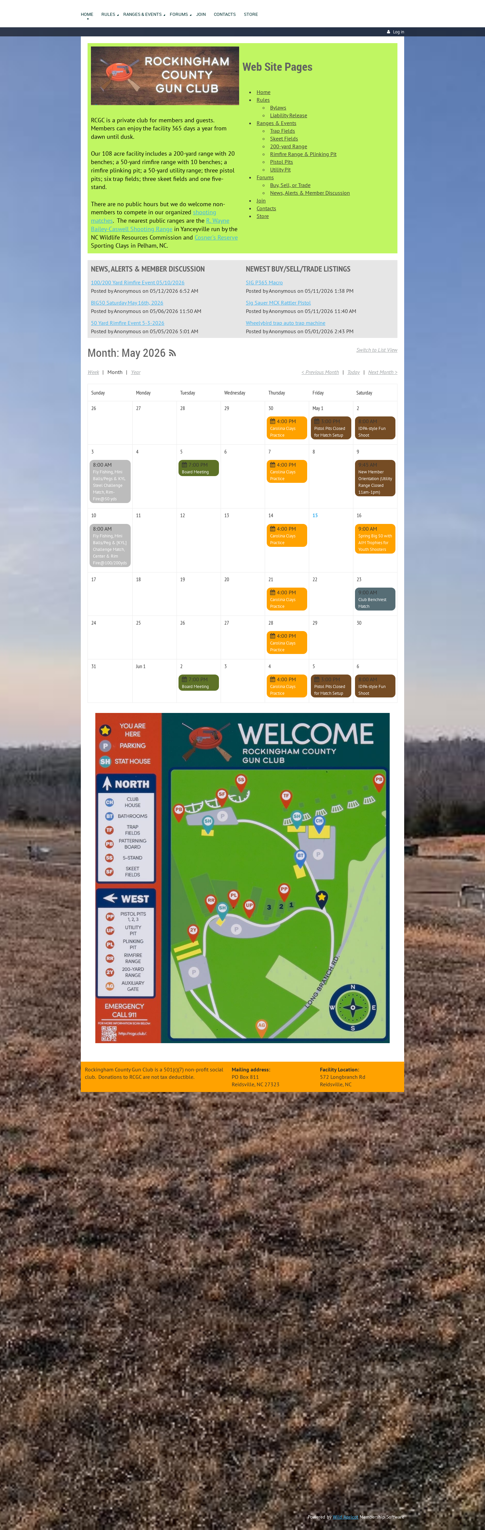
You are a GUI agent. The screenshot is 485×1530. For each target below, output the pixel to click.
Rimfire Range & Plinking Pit (303, 154)
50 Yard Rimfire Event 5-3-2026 (127, 322)
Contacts (266, 208)
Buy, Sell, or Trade (290, 185)
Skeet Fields (284, 138)
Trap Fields (282, 130)
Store (263, 216)
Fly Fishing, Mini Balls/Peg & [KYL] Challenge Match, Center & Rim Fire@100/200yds (110, 549)
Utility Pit (280, 169)
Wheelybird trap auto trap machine (285, 322)
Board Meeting (195, 472)
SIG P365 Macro (264, 282)
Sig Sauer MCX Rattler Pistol (278, 302)
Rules (263, 99)
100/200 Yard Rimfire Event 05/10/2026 (138, 282)
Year (135, 372)
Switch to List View (376, 349)
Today (353, 372)
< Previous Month (320, 372)
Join (261, 200)
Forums (265, 177)
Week (93, 372)
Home (263, 92)
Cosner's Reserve (216, 237)
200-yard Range (288, 146)
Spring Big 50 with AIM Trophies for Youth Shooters (375, 542)
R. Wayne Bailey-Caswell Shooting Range (160, 225)
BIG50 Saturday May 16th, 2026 (127, 302)
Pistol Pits (281, 161)
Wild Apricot (345, 1517)
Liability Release (288, 115)
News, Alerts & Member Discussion (310, 192)
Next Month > (382, 372)
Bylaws (278, 107)
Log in (398, 32)
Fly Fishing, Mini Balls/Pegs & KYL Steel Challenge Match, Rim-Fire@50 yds (109, 485)
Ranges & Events (276, 123)
